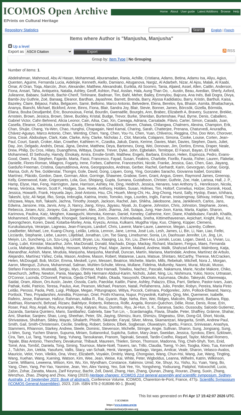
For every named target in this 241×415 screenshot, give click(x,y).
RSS (228, 51)
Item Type (117, 59)
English (216, 30)
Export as (16, 51)
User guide (188, 11)
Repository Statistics (21, 30)
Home (164, 11)
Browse (226, 11)
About (174, 11)
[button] (92, 52)
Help (236, 11)
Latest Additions (207, 11)
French (229, 30)
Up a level (18, 46)
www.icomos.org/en (126, 404)
